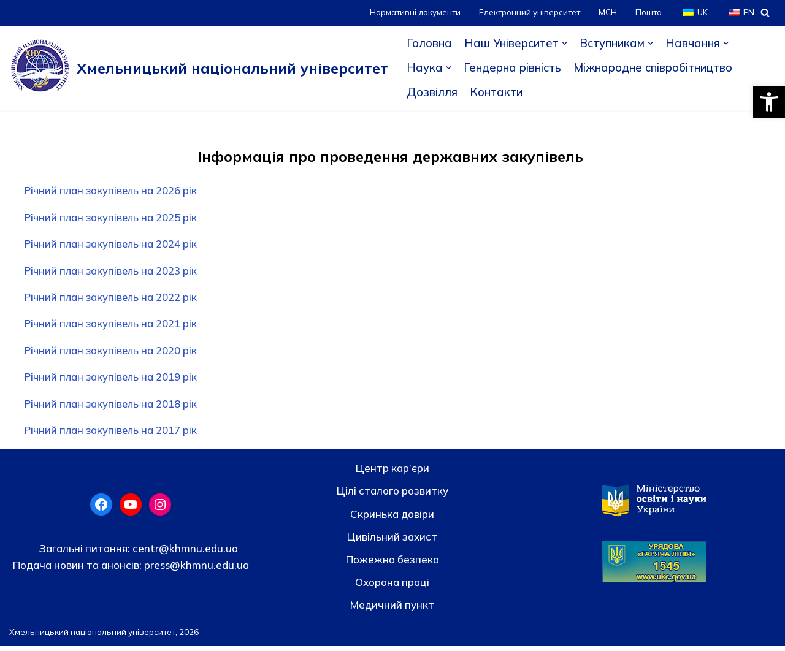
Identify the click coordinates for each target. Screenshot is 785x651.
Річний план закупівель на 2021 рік (113, 326)
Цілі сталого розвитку (392, 495)
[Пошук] (765, 12)
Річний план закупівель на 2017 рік (113, 434)
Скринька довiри (392, 518)
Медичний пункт (392, 609)
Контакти (497, 92)
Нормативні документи (410, 12)
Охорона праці (392, 587)
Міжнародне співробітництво (656, 68)
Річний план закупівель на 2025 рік (113, 218)
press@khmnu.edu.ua (195, 569)
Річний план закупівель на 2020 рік (113, 354)
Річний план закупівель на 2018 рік (113, 408)
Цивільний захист (392, 541)
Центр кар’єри (392, 472)
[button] (769, 102)
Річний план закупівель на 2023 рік (113, 272)
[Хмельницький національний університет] (198, 68)
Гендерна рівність (513, 68)
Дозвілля (432, 92)
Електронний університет (527, 12)
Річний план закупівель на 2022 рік (113, 299)
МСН (606, 12)
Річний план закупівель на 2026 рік (113, 191)
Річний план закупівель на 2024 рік (113, 245)
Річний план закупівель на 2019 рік (113, 381)
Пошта (647, 12)
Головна (429, 43)
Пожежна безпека (392, 564)
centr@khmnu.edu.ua (184, 553)
